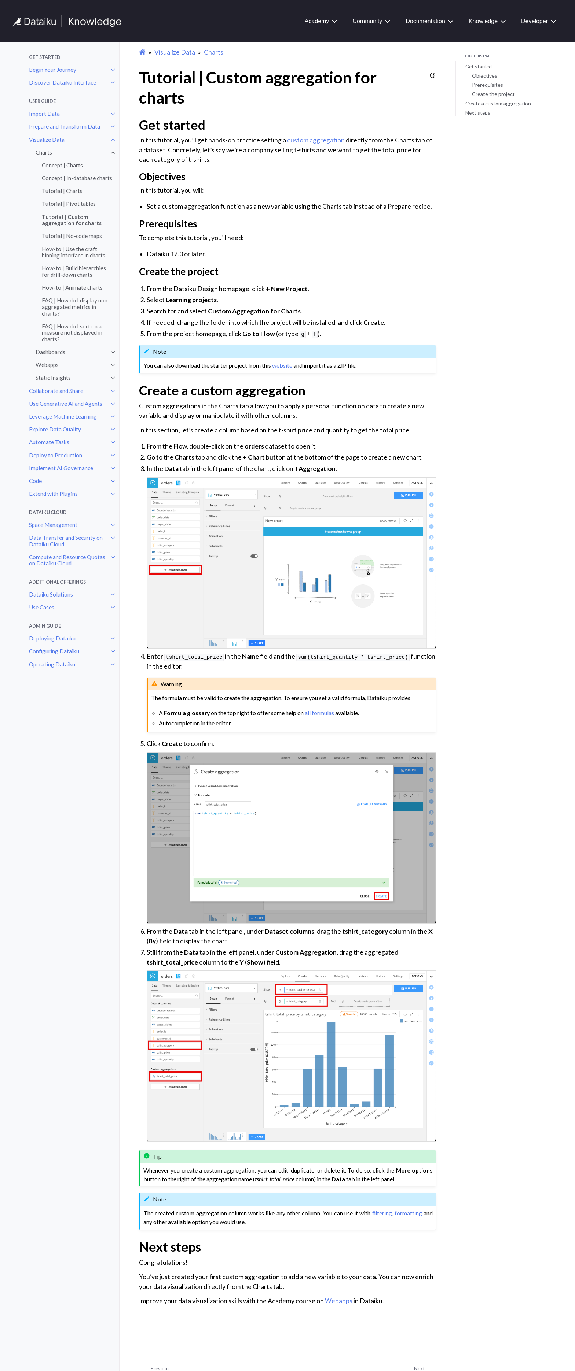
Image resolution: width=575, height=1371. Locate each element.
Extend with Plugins (53, 493)
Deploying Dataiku (52, 638)
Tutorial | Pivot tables (69, 203)
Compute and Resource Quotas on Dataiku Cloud (67, 560)
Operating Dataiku (52, 664)
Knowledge (483, 21)
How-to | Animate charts (72, 287)
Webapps (47, 364)
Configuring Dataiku (54, 651)
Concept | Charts (62, 165)
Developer (534, 21)
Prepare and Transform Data (64, 126)
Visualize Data (47, 139)
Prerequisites (487, 85)
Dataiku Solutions (51, 594)
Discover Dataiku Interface (62, 82)
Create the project (493, 94)
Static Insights (53, 377)
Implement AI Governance (61, 468)
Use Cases (41, 607)
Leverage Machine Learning (63, 416)
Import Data (44, 113)
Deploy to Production (55, 455)
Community (367, 21)
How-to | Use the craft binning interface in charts (73, 252)
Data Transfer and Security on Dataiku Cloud (66, 540)
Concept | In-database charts (77, 178)
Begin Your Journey (52, 69)
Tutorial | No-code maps (72, 236)
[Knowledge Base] (70, 21)
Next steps (477, 112)
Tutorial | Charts (62, 190)
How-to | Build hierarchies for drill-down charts (74, 271)
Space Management (53, 524)
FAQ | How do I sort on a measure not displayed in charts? (72, 332)
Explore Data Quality (55, 429)
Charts (44, 152)
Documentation (425, 21)
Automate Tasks (49, 442)
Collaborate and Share (56, 390)
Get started (478, 66)
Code (35, 481)
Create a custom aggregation (498, 103)
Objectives (484, 76)
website (282, 365)
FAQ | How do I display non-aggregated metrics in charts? (76, 306)
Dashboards (50, 352)
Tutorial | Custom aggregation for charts (72, 220)
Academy (317, 21)
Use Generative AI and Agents (65, 403)
